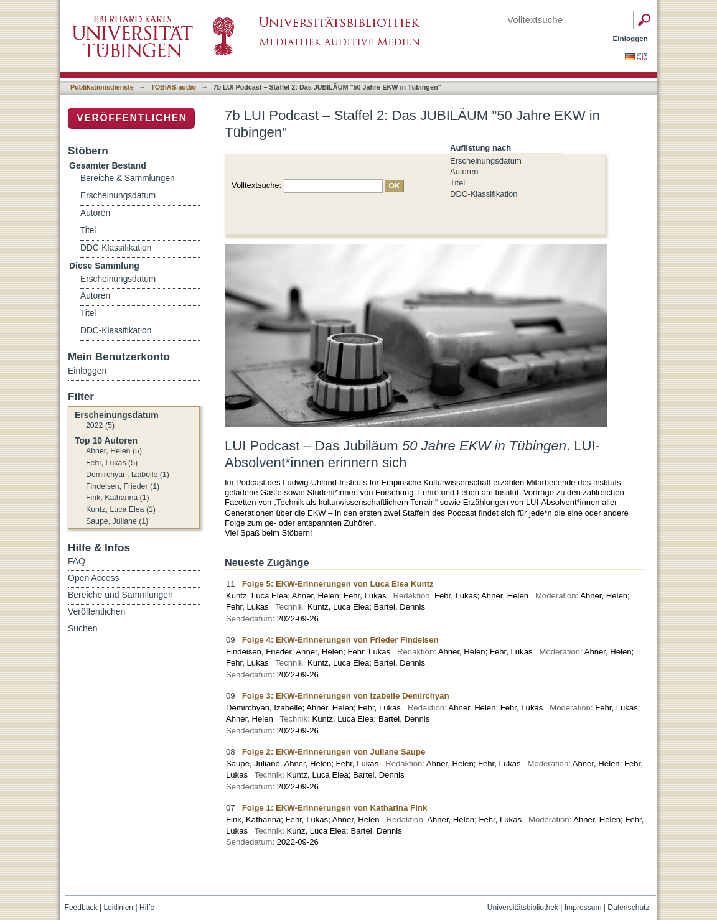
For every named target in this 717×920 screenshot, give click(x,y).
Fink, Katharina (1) (117, 497)
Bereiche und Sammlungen (120, 595)
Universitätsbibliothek (522, 907)
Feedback (81, 907)
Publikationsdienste (102, 87)
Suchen (82, 628)
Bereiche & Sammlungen (127, 178)
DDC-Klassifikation (483, 193)
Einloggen (631, 38)
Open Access (94, 578)
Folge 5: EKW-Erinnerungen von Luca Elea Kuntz (338, 583)
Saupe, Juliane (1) (117, 521)
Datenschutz (628, 907)
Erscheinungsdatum (486, 160)
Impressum (583, 907)
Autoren (464, 171)
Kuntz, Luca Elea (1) (121, 509)
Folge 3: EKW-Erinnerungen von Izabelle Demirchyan (345, 695)
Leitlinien (118, 907)
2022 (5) (100, 425)
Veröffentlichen (132, 118)
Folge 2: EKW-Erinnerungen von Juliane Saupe (334, 751)
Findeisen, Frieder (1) (122, 486)
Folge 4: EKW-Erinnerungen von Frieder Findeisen (340, 639)
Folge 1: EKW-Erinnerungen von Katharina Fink (335, 807)
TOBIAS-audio (173, 87)
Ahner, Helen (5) (114, 451)
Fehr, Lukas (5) (112, 462)
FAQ (76, 561)
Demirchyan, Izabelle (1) (127, 474)
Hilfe (146, 907)
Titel (457, 182)
